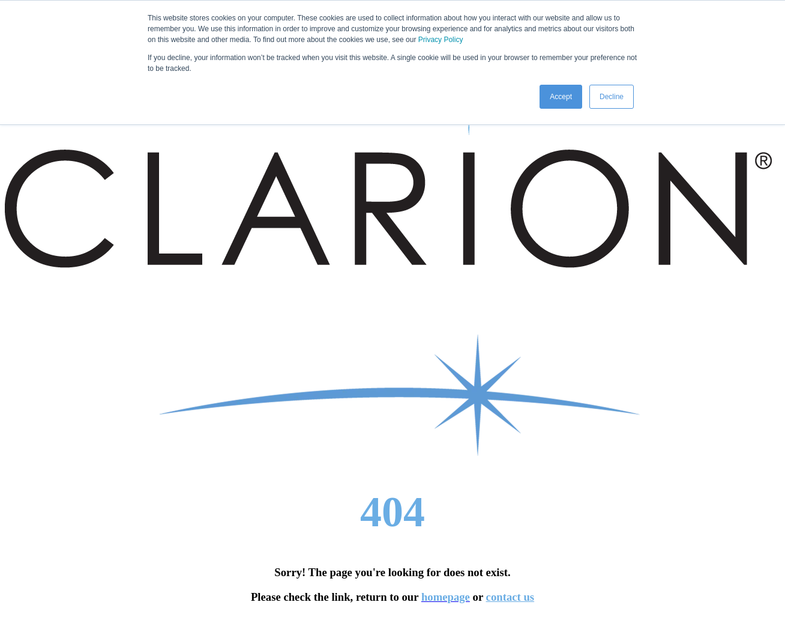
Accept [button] (561, 97)
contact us (510, 597)
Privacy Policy (440, 39)
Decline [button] (612, 97)
